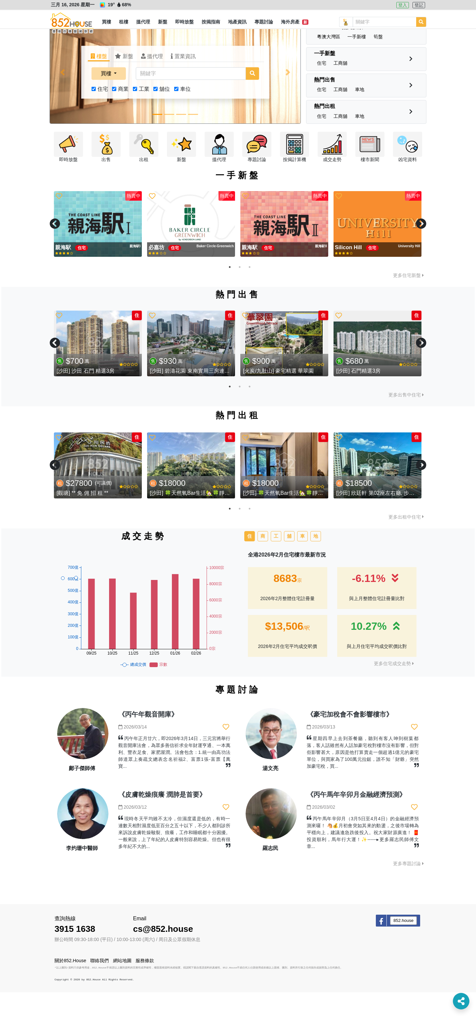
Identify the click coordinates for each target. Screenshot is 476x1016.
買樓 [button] (107, 97)
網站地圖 (122, 984)
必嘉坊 (157, 271)
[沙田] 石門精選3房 (358, 394)
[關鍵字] (191, 97)
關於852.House (70, 984)
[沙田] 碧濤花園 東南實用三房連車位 (192, 394)
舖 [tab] (289, 559)
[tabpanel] (98, 248)
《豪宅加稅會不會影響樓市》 (350, 738)
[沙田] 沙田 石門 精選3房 (85, 394)
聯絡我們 (99, 984)
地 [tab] (315, 559)
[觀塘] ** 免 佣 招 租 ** (82, 517)
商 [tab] (262, 559)
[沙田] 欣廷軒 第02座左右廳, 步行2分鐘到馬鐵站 (392, 517)
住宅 (103, 113)
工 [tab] (276, 559)
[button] (106, 22)
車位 (185, 113)
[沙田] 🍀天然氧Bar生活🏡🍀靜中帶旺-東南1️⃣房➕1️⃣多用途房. (225, 517)
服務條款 (145, 984)
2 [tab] (239, 291)
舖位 (164, 113)
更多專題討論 (408, 887)
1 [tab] (229, 291)
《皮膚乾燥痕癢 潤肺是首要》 (162, 818)
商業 (123, 113)
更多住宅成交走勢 (394, 687)
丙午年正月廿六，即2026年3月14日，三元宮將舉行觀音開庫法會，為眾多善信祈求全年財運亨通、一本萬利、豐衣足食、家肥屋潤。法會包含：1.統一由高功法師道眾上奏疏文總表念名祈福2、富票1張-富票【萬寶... (174, 776)
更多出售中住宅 (406, 418)
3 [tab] (249, 291)
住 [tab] (249, 559)
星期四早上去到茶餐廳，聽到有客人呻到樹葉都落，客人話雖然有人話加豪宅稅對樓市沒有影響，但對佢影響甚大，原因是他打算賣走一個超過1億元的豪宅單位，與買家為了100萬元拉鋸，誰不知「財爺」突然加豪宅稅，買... (363, 776)
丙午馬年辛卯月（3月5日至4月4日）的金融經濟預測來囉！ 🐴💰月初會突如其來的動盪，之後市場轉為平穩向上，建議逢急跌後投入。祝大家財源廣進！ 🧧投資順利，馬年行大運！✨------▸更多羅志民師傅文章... (363, 856)
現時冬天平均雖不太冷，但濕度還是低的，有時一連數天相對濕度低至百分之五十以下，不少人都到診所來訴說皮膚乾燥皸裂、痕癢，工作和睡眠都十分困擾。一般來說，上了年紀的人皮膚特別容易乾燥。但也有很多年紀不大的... (174, 856)
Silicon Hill (349, 271)
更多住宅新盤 (408, 299)
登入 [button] (402, 5)
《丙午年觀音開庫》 (148, 738)
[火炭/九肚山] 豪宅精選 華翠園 (278, 394)
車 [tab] (302, 559)
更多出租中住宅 (406, 540)
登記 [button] (419, 5)
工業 (144, 113)
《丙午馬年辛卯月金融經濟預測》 (356, 818)
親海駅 (63, 271)
